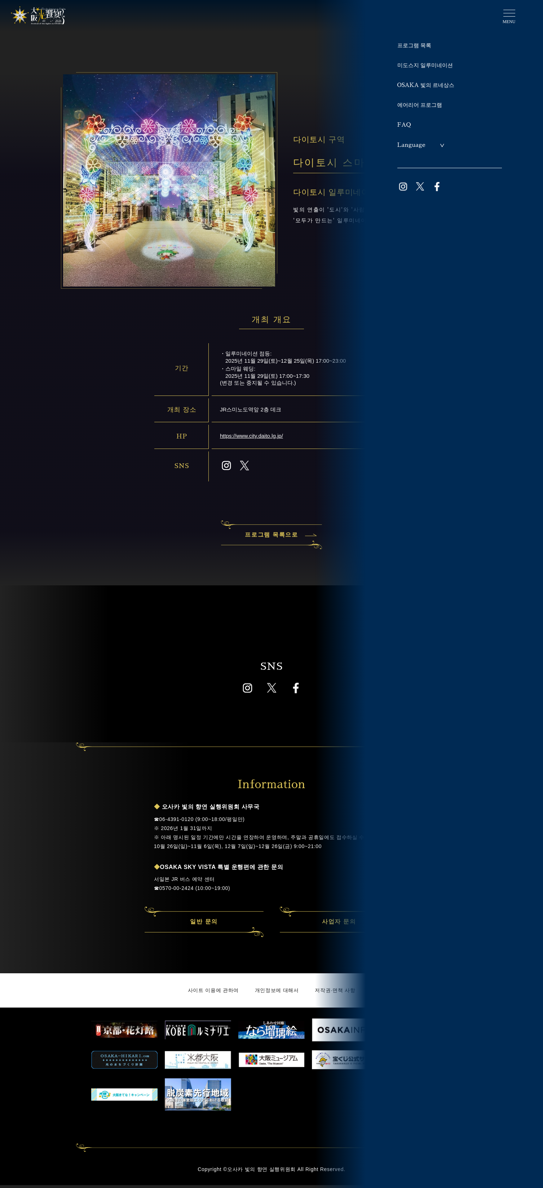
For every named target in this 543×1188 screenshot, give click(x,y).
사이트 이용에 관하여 (213, 993)
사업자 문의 (339, 925)
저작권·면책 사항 (335, 993)
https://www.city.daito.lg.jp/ (251, 436)
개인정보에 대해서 (277, 993)
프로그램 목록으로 (279, 538)
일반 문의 (204, 925)
